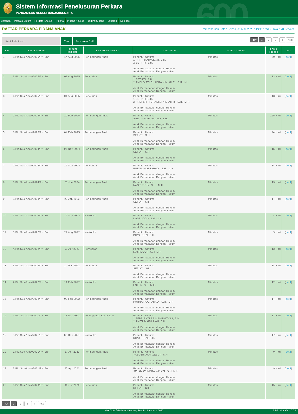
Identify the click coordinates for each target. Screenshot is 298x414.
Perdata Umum (22, 20)
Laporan (112, 20)
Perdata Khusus (44, 20)
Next (290, 40)
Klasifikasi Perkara (107, 50)
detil (288, 56)
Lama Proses (273, 50)
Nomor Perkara (36, 50)
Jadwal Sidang (96, 20)
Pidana (60, 20)
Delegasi (125, 20)
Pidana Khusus (75, 20)
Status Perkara (236, 50)
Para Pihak (169, 50)
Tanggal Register (72, 50)
